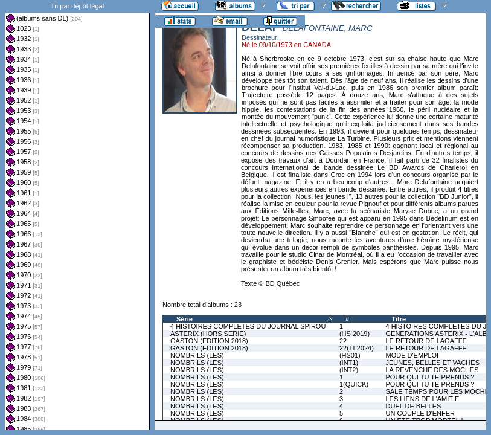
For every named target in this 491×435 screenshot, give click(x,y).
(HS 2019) (354, 333)
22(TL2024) (356, 348)
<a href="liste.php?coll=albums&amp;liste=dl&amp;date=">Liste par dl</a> (77, 215)
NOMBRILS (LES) (197, 355)
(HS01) (350, 355)
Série (184, 319)
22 (343, 340)
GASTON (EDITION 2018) (209, 340)
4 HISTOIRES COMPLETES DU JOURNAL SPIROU (248, 326)
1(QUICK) (353, 384)
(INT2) (348, 369)
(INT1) (348, 362)
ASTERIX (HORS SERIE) (208, 333)
